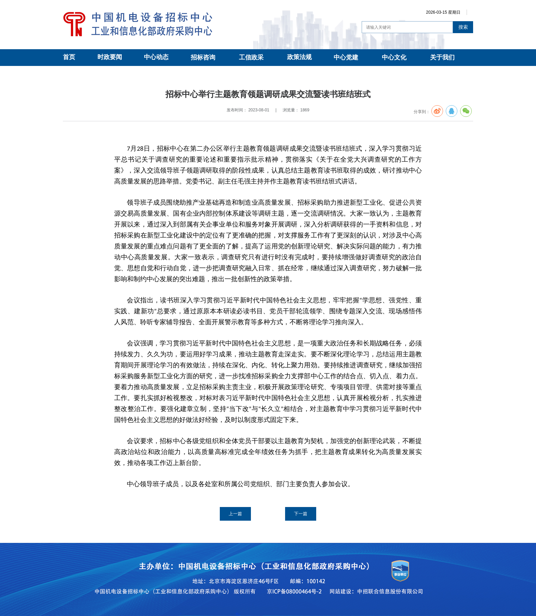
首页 (69, 57)
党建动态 (125, 74)
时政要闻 (109, 57)
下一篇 (300, 513)
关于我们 (442, 57)
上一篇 (235, 513)
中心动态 (156, 57)
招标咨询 (203, 57)
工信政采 (251, 57)
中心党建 (346, 57)
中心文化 (394, 57)
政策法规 (299, 57)
